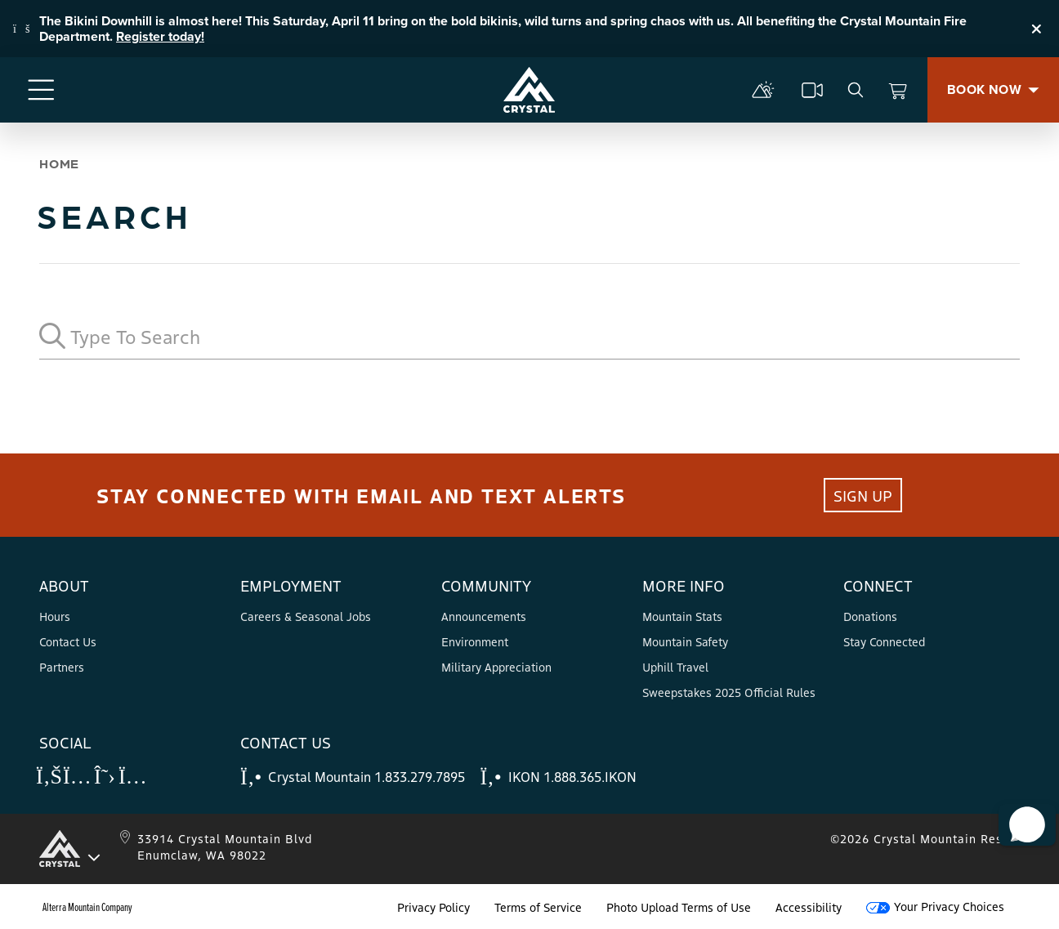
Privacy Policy (433, 907)
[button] (1019, 805)
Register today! (160, 36)
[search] (855, 90)
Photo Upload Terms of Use (678, 907)
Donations (870, 616)
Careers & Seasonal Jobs (305, 616)
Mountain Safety (685, 641)
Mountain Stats (682, 616)
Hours (54, 616)
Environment (474, 641)
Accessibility (808, 907)
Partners (61, 667)
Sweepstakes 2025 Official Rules (728, 692)
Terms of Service (538, 907)
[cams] (812, 90)
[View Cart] (898, 90)
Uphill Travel (675, 667)
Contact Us (67, 641)
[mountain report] (763, 90)
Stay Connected (884, 641)
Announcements (483, 616)
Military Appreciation (496, 667)
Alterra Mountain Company (87, 907)
